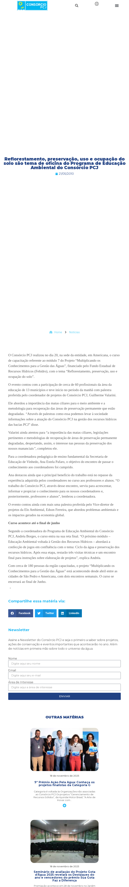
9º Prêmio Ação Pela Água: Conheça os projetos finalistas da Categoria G (64, 784)
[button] (77, 6)
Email (12, 670)
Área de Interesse (20, 682)
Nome (12, 658)
